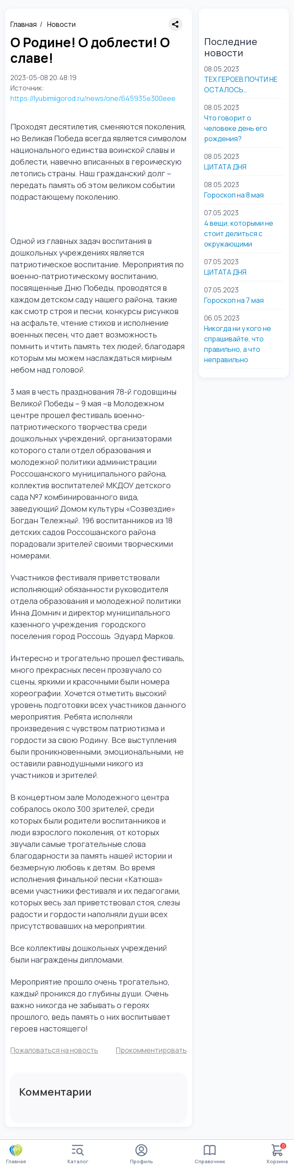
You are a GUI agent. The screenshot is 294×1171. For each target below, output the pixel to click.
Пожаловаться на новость (54, 1050)
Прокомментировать (151, 1050)
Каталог (77, 1154)
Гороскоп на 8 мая (234, 195)
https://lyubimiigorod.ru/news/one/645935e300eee (93, 98)
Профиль (141, 1154)
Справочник (210, 1154)
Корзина (277, 1154)
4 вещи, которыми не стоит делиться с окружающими (238, 233)
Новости (61, 24)
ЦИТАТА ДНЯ (225, 167)
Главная (23, 24)
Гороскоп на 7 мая (234, 300)
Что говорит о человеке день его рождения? (235, 128)
